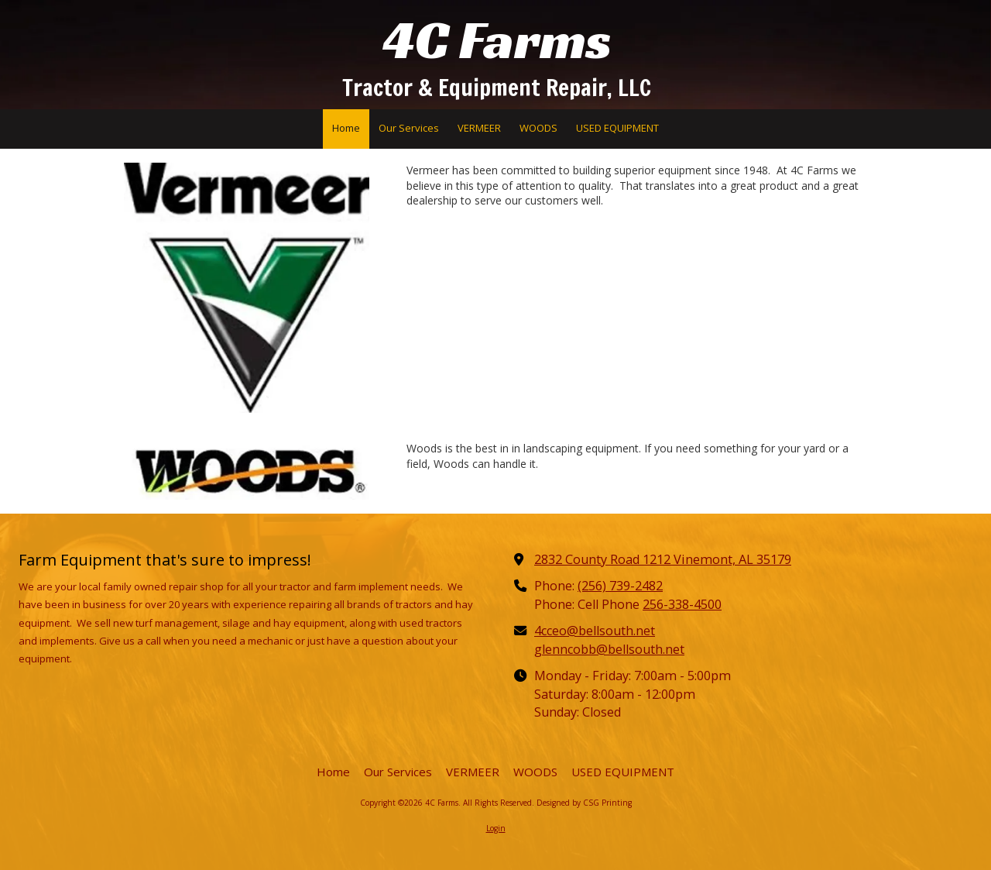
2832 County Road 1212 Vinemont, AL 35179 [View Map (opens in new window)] (662, 559)
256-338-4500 (682, 604)
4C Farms (497, 40)
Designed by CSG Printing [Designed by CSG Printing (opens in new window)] (584, 802)
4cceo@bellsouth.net (594, 630)
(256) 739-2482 (620, 585)
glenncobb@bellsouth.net (609, 649)
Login (496, 828)
